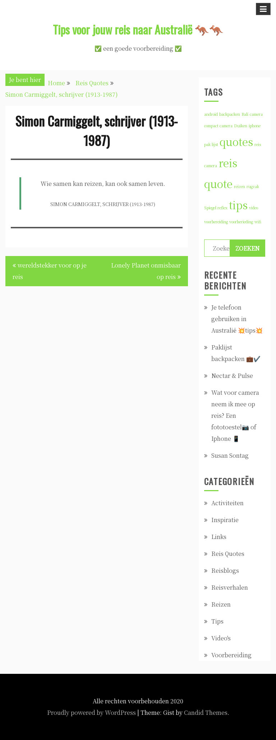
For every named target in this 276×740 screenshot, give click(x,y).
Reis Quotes (227, 553)
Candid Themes (205, 712)
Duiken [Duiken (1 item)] (240, 125)
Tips (217, 621)
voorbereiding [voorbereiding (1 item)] (216, 221)
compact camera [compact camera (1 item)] (218, 125)
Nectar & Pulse (232, 375)
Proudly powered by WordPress (91, 712)
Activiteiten (227, 503)
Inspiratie (225, 520)
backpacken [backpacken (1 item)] (229, 114)
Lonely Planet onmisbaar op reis (146, 271)
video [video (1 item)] (253, 207)
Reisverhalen (229, 587)
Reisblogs (225, 570)
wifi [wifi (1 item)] (257, 221)
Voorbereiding (231, 655)
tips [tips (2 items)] (238, 204)
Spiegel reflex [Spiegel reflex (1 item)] (215, 207)
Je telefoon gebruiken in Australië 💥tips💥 (237, 318)
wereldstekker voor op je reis (50, 271)
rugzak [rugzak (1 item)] (253, 186)
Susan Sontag (230, 455)
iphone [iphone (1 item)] (255, 125)
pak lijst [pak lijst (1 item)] (211, 144)
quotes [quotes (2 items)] (236, 141)
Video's (221, 638)
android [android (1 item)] (211, 114)
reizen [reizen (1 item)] (239, 186)
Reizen (221, 604)
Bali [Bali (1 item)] (245, 114)
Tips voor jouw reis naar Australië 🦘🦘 (138, 29)
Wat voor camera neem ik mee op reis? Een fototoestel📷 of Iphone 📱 (235, 415)
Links (218, 537)
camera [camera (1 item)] (256, 114)
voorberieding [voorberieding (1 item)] (241, 221)
